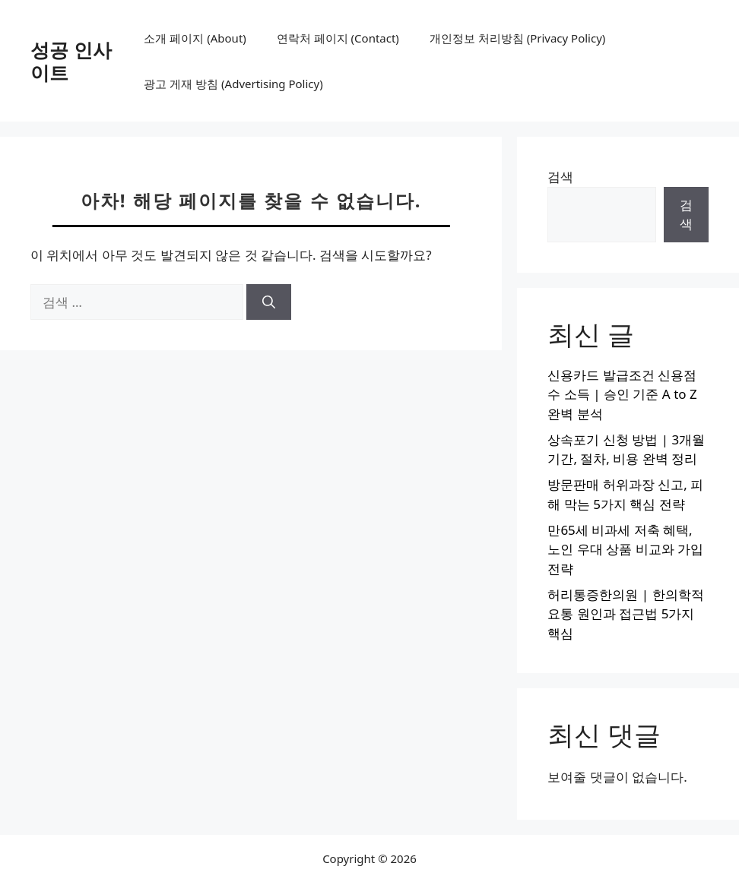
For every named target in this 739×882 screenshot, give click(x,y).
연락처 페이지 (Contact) (338, 38)
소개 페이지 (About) (195, 38)
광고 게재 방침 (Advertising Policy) (233, 83)
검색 (560, 176)
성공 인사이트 (71, 60)
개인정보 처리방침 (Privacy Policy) (517, 38)
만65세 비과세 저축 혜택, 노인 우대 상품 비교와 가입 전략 (625, 549)
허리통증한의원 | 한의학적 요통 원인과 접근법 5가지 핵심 (625, 614)
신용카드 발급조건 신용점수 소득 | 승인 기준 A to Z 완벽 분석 (621, 394)
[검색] (268, 302)
